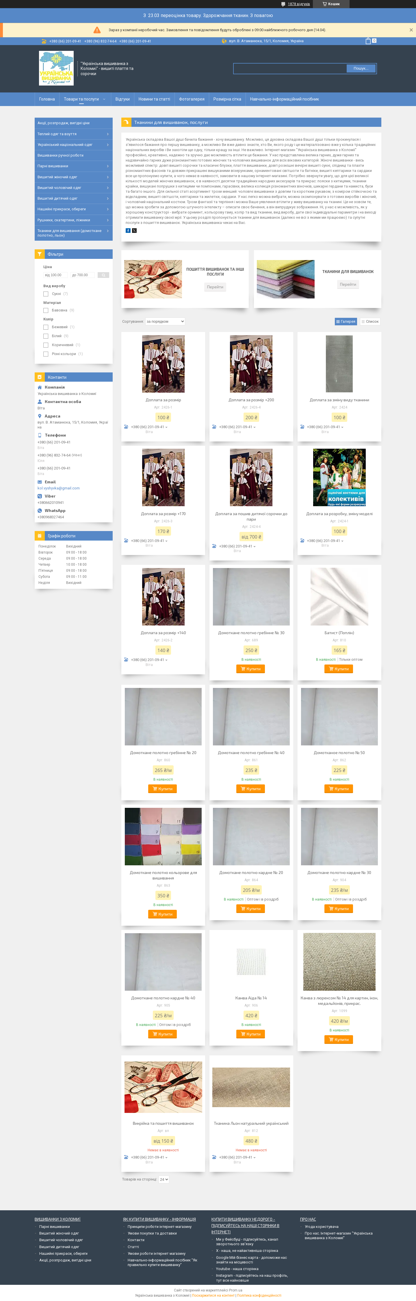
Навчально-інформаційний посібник (284, 99)
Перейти (215, 286)
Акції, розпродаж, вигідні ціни (64, 123)
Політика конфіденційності (259, 1295)
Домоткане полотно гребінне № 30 (251, 632)
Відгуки (123, 99)
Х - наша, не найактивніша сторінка (247, 1250)
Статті (133, 1247)
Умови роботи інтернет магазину (156, 1253)
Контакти (136, 1240)
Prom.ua (235, 1290)
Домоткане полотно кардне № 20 (251, 872)
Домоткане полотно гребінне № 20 (163, 752)
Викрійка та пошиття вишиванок (163, 1123)
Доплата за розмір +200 (251, 399)
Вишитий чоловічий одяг (59, 187)
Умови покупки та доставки (152, 1233)
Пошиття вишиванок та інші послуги (215, 271)
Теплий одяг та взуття (57, 134)
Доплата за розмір (163, 399)
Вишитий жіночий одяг (57, 177)
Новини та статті (154, 99)
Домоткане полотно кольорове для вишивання (163, 875)
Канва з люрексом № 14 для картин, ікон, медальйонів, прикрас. (339, 1000)
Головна (47, 99)
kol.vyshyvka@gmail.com (59, 488)
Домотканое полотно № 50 (339, 752)
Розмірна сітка (227, 99)
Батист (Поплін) (339, 632)
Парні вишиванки (53, 166)
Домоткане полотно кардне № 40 (163, 997)
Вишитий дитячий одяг (57, 198)
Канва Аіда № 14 (251, 997)
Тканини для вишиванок (348, 271)
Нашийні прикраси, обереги (62, 209)
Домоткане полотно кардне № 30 (339, 872)
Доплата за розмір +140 (163, 632)
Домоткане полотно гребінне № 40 (251, 752)
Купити (254, 668)
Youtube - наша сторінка (237, 1269)
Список (372, 321)
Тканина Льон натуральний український (251, 1123)
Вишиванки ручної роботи (60, 155)
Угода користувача (322, 1226)
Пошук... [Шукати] (361, 68)
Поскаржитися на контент (213, 1295)
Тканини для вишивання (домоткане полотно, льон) (69, 233)
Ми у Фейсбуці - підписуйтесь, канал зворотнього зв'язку (247, 1241)
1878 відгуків (299, 4)
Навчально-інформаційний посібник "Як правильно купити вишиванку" (162, 1262)
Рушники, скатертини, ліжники (64, 220)
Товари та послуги (81, 99)
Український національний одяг (65, 144)
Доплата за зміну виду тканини (339, 399)
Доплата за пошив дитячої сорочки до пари (251, 516)
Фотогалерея (192, 99)
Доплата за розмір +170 (163, 513)
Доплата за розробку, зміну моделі (339, 513)
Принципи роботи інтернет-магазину (160, 1226)
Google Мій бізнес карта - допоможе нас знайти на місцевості (251, 1259)
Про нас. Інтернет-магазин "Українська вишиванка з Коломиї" (339, 1235)
